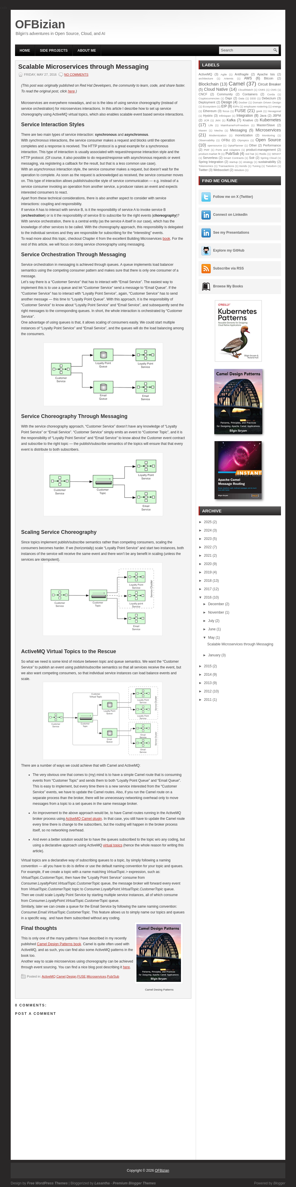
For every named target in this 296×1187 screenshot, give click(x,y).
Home (25, 51)
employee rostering (256, 106)
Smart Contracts (233, 157)
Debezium (269, 98)
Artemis (229, 78)
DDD (253, 98)
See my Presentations (231, 233)
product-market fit (209, 153)
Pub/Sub (113, 976)
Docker (243, 102)
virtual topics (112, 845)
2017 (208, 589)
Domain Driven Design (267, 102)
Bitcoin (268, 78)
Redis (263, 153)
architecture (206, 78)
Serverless (210, 157)
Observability (206, 140)
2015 (208, 666)
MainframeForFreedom (235, 125)
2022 (208, 547)
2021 (208, 555)
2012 (208, 691)
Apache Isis (266, 74)
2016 (208, 597)
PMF (207, 149)
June (212, 629)
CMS (274, 89)
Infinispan (225, 115)
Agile (224, 74)
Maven (203, 130)
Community (225, 94)
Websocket (221, 170)
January (214, 655)
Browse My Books (228, 286)
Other (253, 145)
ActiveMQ (49, 976)
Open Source (268, 140)
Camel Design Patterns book (59, 944)
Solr (251, 157)
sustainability (267, 162)
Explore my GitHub (228, 250)
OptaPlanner (235, 145)
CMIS (261, 89)
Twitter (203, 170)
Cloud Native (216, 89)
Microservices (96, 976)
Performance (272, 145)
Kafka (231, 120)
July (211, 621)
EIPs (236, 106)
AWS (248, 78)
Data (241, 98)
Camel (61, 976)
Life (210, 125)
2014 (208, 675)
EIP (224, 106)
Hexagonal (274, 111)
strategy (248, 162)
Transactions (226, 166)
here (71, 91)
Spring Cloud (268, 157)
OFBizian (40, 24)
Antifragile (242, 74)
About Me (86, 51)
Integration (244, 116)
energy (277, 106)
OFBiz (225, 140)
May (212, 638)
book (166, 239)
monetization (244, 135)
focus (226, 111)
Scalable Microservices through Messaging (83, 67)
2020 (208, 564)
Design (71, 976)
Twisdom (271, 166)
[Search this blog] (245, 50)
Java (263, 115)
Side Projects (54, 51)
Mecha (218, 130)
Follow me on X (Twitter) (233, 197)
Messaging (238, 130)
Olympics (243, 140)
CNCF (203, 94)
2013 (208, 683)
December (216, 604)
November (216, 612)
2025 (208, 522)
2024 (208, 530)
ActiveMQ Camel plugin (84, 819)
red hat (249, 153)
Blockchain (209, 84)
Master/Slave (266, 125)
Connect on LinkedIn (230, 215)
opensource (215, 145)
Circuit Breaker (269, 84)
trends (243, 166)
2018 (208, 581)
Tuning (256, 166)
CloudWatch (245, 89)
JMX (218, 120)
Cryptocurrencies (209, 98)
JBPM (277, 115)
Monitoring (268, 135)
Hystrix (208, 115)
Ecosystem (209, 106)
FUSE (81, 976)
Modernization (217, 135)
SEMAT (276, 153)
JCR (206, 120)
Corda (271, 94)
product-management (261, 149)
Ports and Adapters (228, 149)
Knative (248, 120)
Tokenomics (206, 166)
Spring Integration (211, 162)
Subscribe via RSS (228, 268)
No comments (76, 74)
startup (233, 162)
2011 (208, 700)
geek (259, 111)
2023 (208, 539)
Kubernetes (270, 120)
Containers (250, 94)
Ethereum (210, 111)
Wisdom (239, 170)
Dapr (228, 98)
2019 (208, 572)
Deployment (207, 102)
